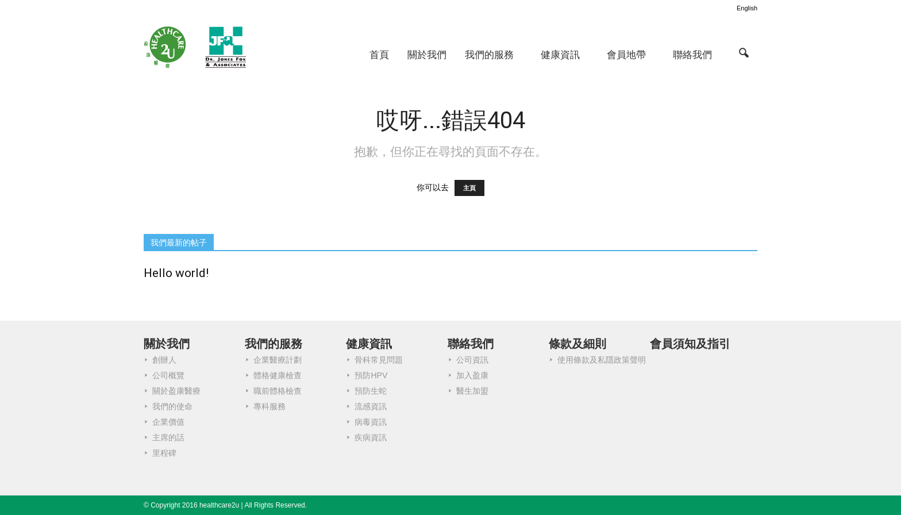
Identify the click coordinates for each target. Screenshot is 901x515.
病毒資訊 (371, 421)
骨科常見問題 (379, 359)
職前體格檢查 (277, 390)
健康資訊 (560, 54)
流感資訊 (371, 406)
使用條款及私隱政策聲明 (601, 359)
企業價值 (168, 421)
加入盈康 (472, 375)
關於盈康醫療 (176, 390)
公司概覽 (168, 375)
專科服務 (269, 406)
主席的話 (168, 437)
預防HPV (371, 375)
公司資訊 (472, 359)
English (747, 8)
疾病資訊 (371, 437)
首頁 (379, 54)
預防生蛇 (371, 390)
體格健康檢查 (277, 375)
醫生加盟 (472, 390)
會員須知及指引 (690, 343)
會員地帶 (626, 54)
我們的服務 (489, 54)
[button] (743, 52)
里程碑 (164, 453)
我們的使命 (172, 406)
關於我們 (426, 54)
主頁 (469, 188)
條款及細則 (577, 343)
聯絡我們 (692, 54)
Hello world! (176, 273)
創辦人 (164, 359)
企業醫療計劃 (277, 359)
